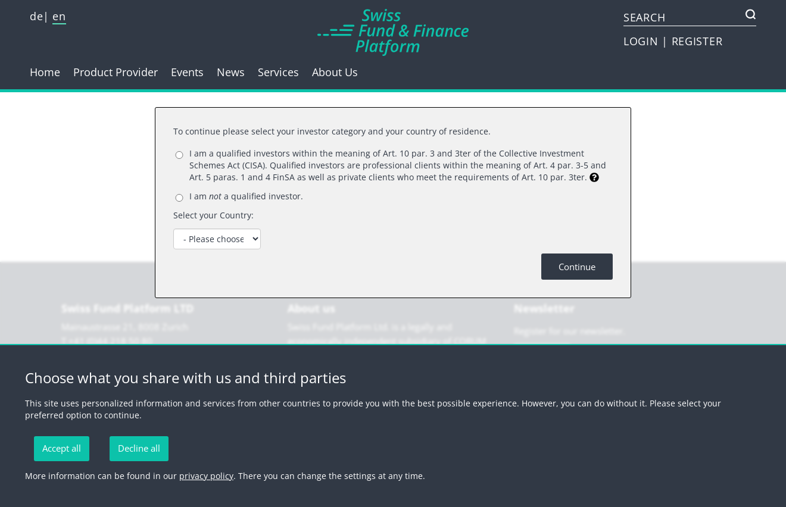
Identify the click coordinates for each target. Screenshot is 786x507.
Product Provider (115, 72)
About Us (335, 72)
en (59, 16)
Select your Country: (213, 215)
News (231, 72)
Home (45, 72)
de (36, 16)
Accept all (61, 448)
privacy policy (206, 475)
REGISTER (697, 41)
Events (187, 72)
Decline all (139, 448)
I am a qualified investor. (246, 196)
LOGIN (642, 41)
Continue (577, 267)
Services (278, 72)
